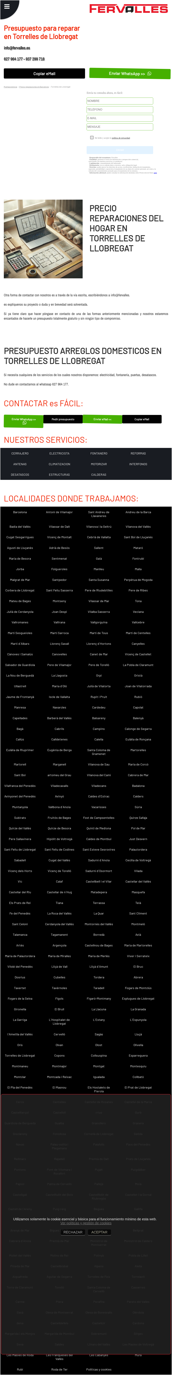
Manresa (20, 707)
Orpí (99, 675)
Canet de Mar (99, 654)
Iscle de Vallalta (59, 697)
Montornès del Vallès (99, 924)
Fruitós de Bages (59, 818)
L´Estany (99, 1020)
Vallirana (59, 622)
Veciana (138, 612)
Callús (20, 739)
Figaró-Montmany (99, 998)
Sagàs (99, 1034)
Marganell (59, 764)
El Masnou (59, 1087)
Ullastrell (20, 686)
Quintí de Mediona (99, 828)
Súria (138, 807)
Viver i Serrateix (138, 956)
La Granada (138, 1009)
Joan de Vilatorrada (138, 686)
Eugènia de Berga (59, 750)
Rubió (138, 697)
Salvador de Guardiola (20, 665)
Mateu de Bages (20, 601)
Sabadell (20, 860)
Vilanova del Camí (99, 775)
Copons (59, 1055)
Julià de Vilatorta (98, 686)
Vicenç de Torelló (59, 871)
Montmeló (138, 924)
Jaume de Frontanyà (20, 697)
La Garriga (20, 1020)
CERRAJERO (20, 453)
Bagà (20, 729)
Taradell (98, 988)
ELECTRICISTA (59, 453)
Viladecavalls (59, 786)
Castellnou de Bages (99, 945)
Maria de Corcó (138, 764)
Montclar (20, 1077)
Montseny (59, 601)
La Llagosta (59, 675)
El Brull (59, 1009)
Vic (20, 881)
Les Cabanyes (98, 1355)
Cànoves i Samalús (20, 654)
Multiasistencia (10, 86)
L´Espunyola (138, 1020)
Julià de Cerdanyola (20, 612)
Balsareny (98, 718)
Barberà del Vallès (59, 718)
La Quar (99, 913)
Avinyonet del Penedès (20, 796)
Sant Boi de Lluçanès (138, 537)
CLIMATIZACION (59, 464)
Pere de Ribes (138, 590)
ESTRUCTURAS (59, 474)
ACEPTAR (99, 1232)
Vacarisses (98, 807)
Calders (138, 796)
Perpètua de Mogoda (138, 580)
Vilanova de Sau (99, 764)
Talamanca (20, 934)
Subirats (20, 818)
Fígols (59, 998)
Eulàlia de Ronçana (138, 739)
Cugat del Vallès (59, 860)
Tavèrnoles (59, 988)
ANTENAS (20, 464)
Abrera (138, 977)
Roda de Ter (59, 1369)
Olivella (138, 1045)
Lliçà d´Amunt (99, 966)
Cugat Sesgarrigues (20, 537)
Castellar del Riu (20, 892)
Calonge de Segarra (138, 729)
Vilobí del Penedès (20, 966)
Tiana (59, 903)
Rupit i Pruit (99, 697)
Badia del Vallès (20, 526)
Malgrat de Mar (20, 580)
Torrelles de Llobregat (20, 1055)
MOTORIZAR (99, 464)
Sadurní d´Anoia (99, 860)
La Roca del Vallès (59, 913)
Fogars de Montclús (138, 988)
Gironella (20, 1009)
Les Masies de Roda (20, 1355)
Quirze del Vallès (20, 828)
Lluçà (138, 1034)
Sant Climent (138, 913)
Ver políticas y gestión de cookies (85, 1223)
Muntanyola (20, 807)
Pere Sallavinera (20, 839)
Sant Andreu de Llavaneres (98, 514)
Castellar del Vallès (138, 881)
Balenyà (138, 718)
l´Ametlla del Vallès (20, 1034)
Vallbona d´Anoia (59, 807)
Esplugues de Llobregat (138, 998)
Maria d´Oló (59, 686)
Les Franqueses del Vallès (59, 1357)
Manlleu (99, 569)
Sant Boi (20, 775)
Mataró (138, 548)
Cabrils (59, 729)
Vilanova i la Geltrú (98, 526)
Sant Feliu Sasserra (59, 590)
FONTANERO (98, 453)
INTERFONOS (138, 464)
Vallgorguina (98, 622)
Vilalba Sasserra (99, 612)
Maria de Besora (20, 558)
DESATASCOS (20, 474)
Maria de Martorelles (138, 945)
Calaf (59, 881)
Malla (138, 569)
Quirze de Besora (59, 828)
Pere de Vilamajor (59, 665)
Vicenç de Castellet (138, 654)
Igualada (99, 1077)
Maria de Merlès (99, 956)
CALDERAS (98, 474)
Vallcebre (138, 622)
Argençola (59, 945)
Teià (138, 903)
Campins (99, 729)
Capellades (20, 718)
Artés (20, 945)
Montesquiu (138, 1066)
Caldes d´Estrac (98, 796)
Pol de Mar (138, 828)
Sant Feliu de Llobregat (20, 849)
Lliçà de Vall (59, 966)
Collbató (138, 1077)
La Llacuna (99, 1009)
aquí (155, 173)
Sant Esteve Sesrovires (99, 849)
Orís (20, 1045)
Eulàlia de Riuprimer (20, 750)
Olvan (59, 1045)
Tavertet (20, 988)
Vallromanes (20, 622)
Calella (98, 739)
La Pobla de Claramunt (138, 665)
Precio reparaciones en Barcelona (34, 86)
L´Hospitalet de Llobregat (59, 1021)
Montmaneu (20, 1066)
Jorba (20, 569)
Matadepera (99, 892)
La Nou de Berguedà (20, 675)
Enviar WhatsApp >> (130, 73)
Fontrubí (138, 558)
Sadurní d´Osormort (98, 871)
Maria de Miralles (59, 956)
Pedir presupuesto (63, 419)
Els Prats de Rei (20, 903)
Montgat (99, 1066)
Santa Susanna (99, 580)
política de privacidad (121, 138)
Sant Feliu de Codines (59, 849)
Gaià (99, 558)
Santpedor (59, 580)
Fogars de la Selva (20, 998)
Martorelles (138, 750)
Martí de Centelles (138, 633)
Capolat (138, 707)
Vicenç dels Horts (20, 871)
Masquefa (138, 892)
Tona (138, 601)
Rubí (20, 1369)
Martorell (20, 764)
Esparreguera (138, 1055)
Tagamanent (59, 934)
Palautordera (138, 849)
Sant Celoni (20, 924)
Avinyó (59, 796)
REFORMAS (138, 453)
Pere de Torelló (99, 665)
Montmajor (59, 1066)
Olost (98, 1045)
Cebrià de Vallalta (99, 537)
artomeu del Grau (59, 775)
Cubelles (59, 977)
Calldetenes (59, 739)
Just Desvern (138, 839)
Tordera (99, 977)
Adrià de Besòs (59, 548)
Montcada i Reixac (59, 1077)
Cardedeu (98, 707)
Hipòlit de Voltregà (59, 839)
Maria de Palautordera (20, 956)
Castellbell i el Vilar (99, 881)
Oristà (138, 675)
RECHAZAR (72, 1232)
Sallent (99, 548)
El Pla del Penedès (19, 1087)
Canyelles (138, 643)
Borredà (98, 934)
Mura (138, 1355)
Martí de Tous (99, 633)
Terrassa (99, 903)
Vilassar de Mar (99, 601)
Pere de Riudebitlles (99, 590)
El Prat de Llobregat (138, 1087)
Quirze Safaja (138, 818)
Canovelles (59, 654)
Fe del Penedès (20, 913)
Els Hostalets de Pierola (99, 1089)
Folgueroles (59, 569)
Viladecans (98, 786)
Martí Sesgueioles (20, 633)
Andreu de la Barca (138, 512)
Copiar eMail (44, 73)
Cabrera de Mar (138, 775)
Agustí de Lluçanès (20, 548)
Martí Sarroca (59, 633)
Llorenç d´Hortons (98, 643)
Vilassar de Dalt (59, 526)
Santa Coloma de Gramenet (98, 752)
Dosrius (20, 977)
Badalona (138, 786)
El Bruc (138, 966)
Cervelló (59, 1034)
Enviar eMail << (102, 419)
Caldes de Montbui (98, 839)
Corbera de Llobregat (20, 590)
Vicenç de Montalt (59, 537)
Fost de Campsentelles (98, 818)
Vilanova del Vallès (138, 526)
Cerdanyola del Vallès (59, 924)
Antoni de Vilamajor (59, 512)
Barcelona (20, 512)
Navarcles (59, 707)
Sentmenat (59, 558)
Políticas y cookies (98, 1369)
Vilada (138, 871)
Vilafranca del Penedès (20, 786)
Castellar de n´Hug (59, 892)
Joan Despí (59, 612)
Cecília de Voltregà (138, 860)
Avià (138, 934)
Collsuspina (99, 1055)
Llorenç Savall (59, 643)
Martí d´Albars (20, 643)
